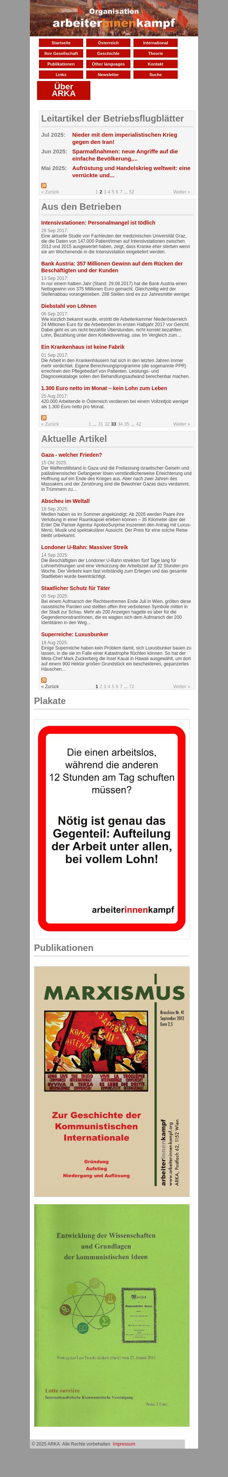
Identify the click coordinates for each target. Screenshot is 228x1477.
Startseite (60, 43)
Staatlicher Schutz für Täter (75, 588)
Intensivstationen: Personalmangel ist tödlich (98, 223)
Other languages (108, 64)
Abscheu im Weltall (65, 501)
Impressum (124, 1444)
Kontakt (155, 64)
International (155, 43)
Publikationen (60, 64)
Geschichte (108, 53)
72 (131, 686)
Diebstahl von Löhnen (68, 306)
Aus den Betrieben (81, 206)
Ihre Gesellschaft (61, 53)
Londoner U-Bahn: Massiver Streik (84, 547)
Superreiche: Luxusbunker (74, 634)
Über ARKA (64, 90)
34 (120, 424)
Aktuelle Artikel (74, 439)
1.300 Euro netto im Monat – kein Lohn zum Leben (104, 388)
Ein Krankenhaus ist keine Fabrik (82, 347)
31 (100, 424)
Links (61, 74)
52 (131, 192)
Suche (155, 74)
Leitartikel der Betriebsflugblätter (112, 118)
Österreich (108, 43)
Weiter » (181, 192)
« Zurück (50, 192)
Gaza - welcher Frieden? (71, 455)
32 (107, 424)
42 (138, 424)
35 (126, 424)
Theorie (155, 53)
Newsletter (108, 74)
